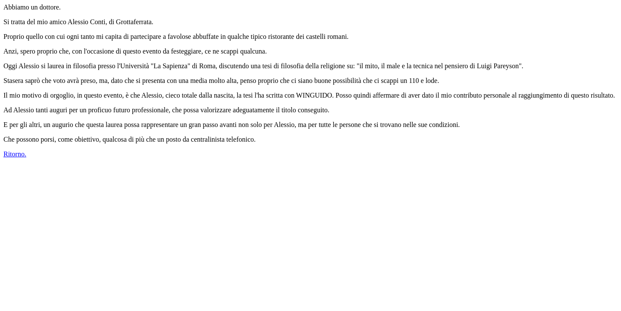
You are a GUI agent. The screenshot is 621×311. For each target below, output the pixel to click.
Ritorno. (14, 154)
